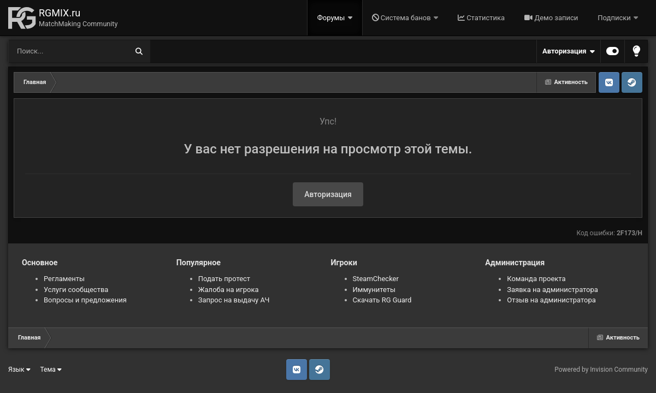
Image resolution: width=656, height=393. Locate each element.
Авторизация (568, 51)
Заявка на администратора (552, 289)
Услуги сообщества (76, 289)
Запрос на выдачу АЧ (234, 300)
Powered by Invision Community (601, 369)
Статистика (481, 18)
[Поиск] (47, 51)
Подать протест (224, 279)
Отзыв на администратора (551, 300)
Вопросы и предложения (85, 300)
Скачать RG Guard (382, 300)
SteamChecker (376, 279)
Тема (51, 369)
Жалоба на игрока (228, 289)
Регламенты (64, 279)
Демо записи (551, 18)
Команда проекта (536, 279)
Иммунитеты (374, 289)
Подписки (615, 18)
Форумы (332, 18)
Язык (19, 369)
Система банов (402, 18)
